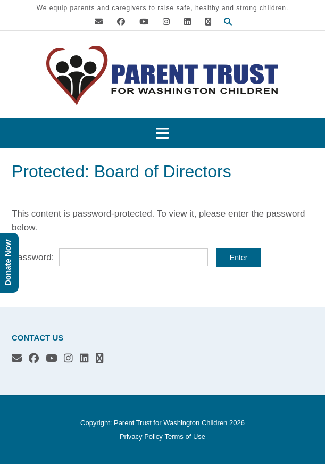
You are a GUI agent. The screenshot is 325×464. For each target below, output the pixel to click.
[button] (162, 133)
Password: (110, 257)
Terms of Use (184, 436)
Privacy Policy (141, 436)
